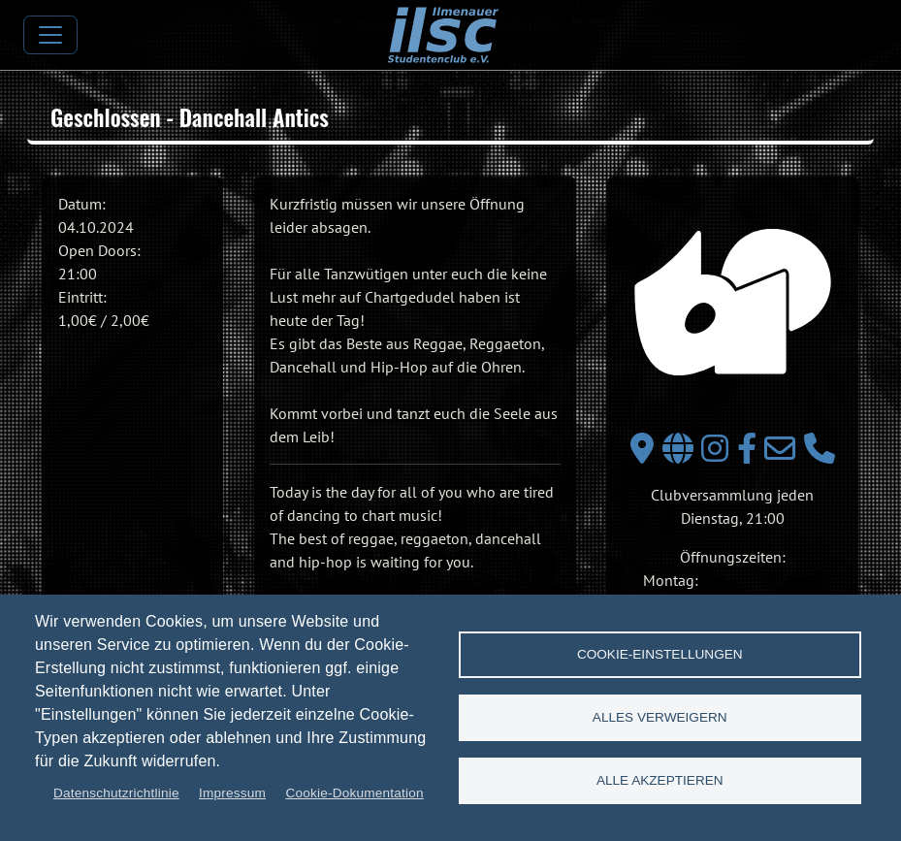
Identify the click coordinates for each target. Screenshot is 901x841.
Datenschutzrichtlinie (116, 793)
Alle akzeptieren (660, 780)
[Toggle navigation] (50, 35)
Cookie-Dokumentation (354, 793)
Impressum (232, 793)
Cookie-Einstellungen (660, 654)
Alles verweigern (660, 717)
